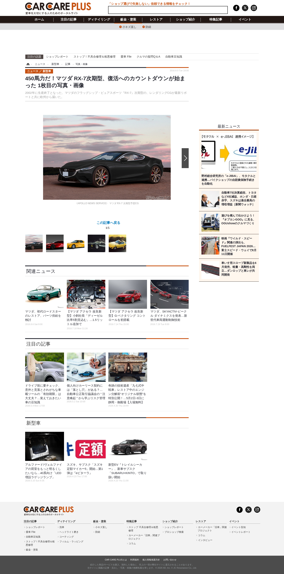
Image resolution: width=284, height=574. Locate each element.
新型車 (33, 423)
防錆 (148, 26)
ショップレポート (57, 56)
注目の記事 (69, 19)
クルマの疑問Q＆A (148, 56)
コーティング (66, 536)
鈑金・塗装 (128, 19)
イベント (245, 19)
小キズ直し (129, 26)
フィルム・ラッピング (71, 541)
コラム (132, 543)
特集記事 (215, 19)
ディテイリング (99, 19)
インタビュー (205, 540)
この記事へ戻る (108, 226)
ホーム (39, 19)
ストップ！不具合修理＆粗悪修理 (94, 56)
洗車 (61, 527)
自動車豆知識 (173, 56)
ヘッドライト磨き (69, 532)
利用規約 (134, 559)
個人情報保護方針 (151, 559)
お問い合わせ (170, 559)
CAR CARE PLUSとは (116, 559)
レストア (156, 19)
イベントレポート (240, 532)
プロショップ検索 (174, 532)
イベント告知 (238, 527)
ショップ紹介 (185, 19)
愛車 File (126, 56)
